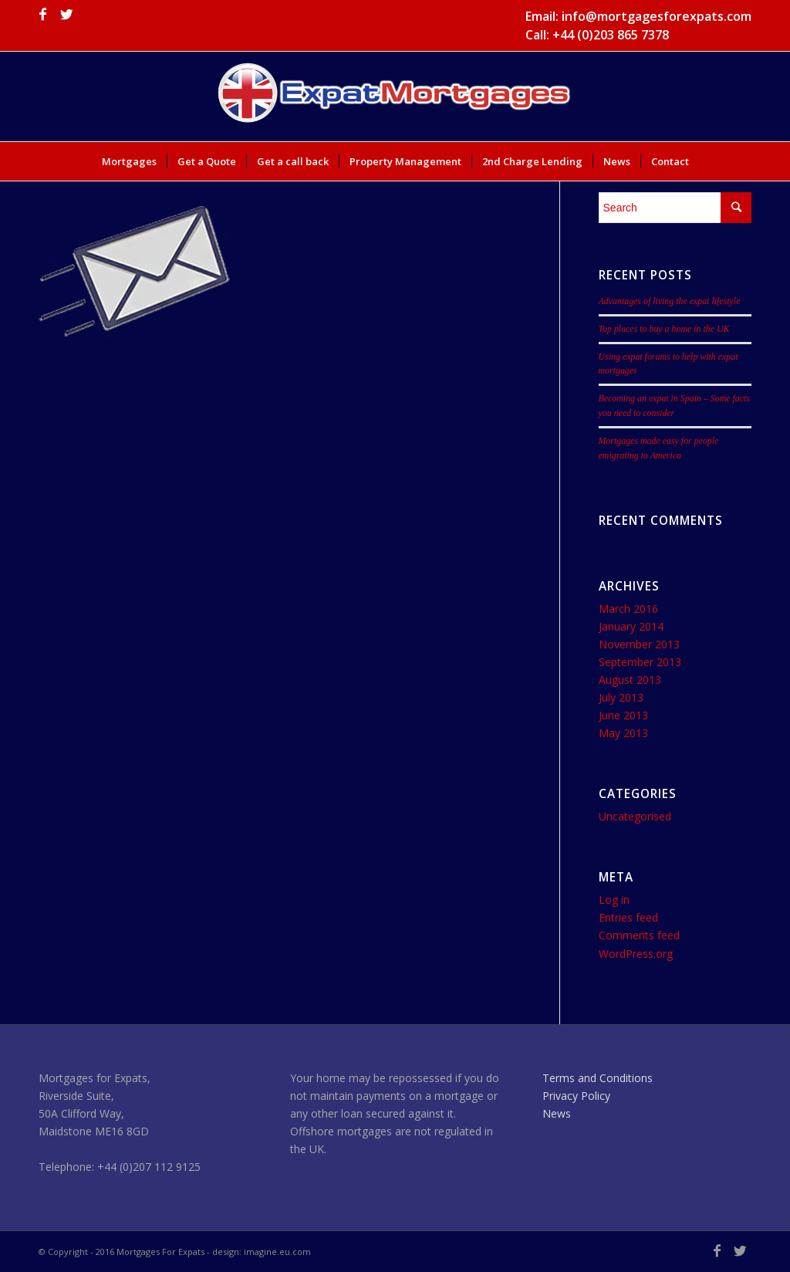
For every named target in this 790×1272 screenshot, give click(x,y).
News (556, 1113)
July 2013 (621, 697)
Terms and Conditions (597, 1078)
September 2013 (640, 662)
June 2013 (623, 715)
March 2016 (628, 608)
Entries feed (628, 917)
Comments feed (639, 935)
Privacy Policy (576, 1095)
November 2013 (639, 644)
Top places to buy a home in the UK (664, 328)
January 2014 (631, 626)
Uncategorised (635, 816)
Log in (614, 899)
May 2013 (623, 733)
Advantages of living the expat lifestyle (670, 301)
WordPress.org (636, 953)
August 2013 (630, 679)
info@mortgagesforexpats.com (656, 16)
